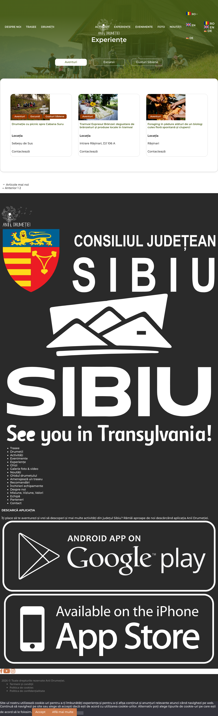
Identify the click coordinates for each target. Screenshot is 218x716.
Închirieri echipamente (26, 486)
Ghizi (13, 465)
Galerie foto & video (24, 469)
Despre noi (13, 26)
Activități (16, 455)
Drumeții (47, 26)
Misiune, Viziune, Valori (26, 493)
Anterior (9, 188)
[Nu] (80, 713)
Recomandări (20, 482)
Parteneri (17, 499)
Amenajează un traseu (26, 479)
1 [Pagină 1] (18, 188)
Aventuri (71, 62)
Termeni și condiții (21, 684)
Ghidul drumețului (23, 475)
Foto (161, 26)
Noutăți (175, 26)
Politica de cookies (21, 687)
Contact (16, 503)
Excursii (109, 62)
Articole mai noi (17, 184)
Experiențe (122, 26)
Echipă (15, 496)
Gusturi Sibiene (147, 62)
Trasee (31, 26)
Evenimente (144, 26)
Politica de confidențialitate (27, 691)
